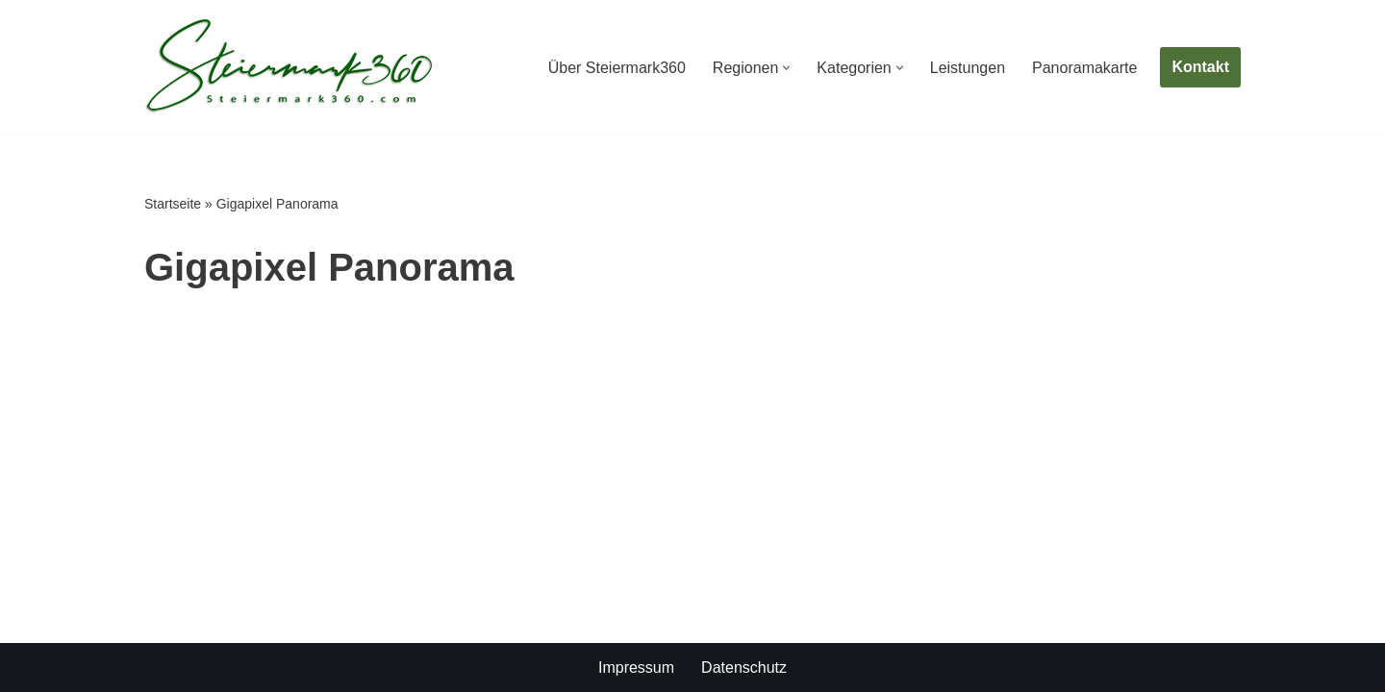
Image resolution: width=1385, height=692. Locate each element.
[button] (786, 67)
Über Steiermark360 (617, 68)
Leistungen (967, 68)
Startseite (172, 203)
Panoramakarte (1084, 68)
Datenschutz (744, 667)
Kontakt (1200, 67)
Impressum (636, 667)
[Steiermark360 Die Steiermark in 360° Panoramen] (288, 67)
